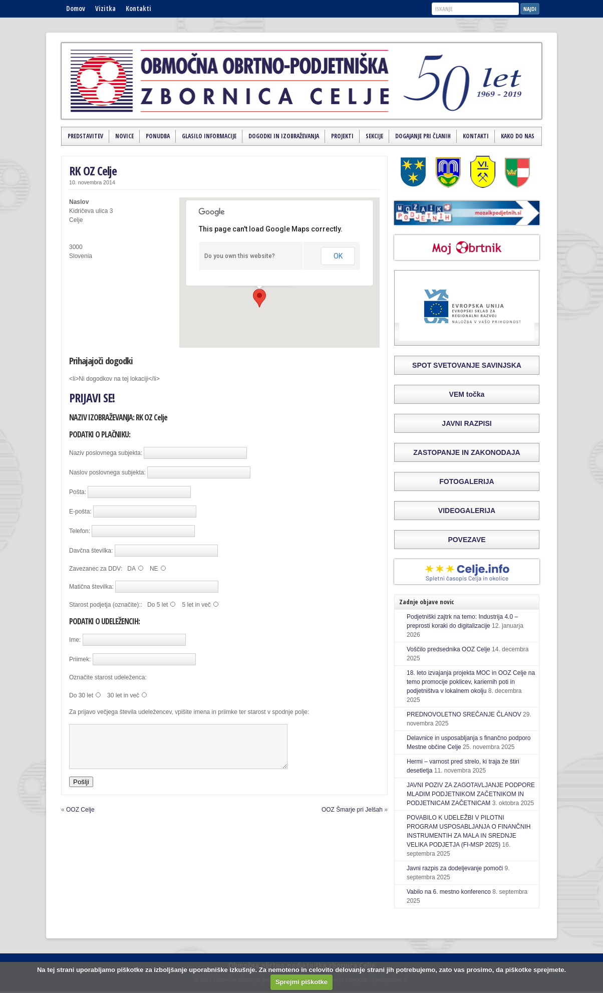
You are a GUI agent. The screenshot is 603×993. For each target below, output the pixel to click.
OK (338, 256)
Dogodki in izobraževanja (283, 136)
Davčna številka (90, 550)
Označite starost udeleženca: (108, 677)
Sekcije (374, 136)
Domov (75, 8)
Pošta (77, 491)
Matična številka (90, 586)
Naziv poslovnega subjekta (105, 452)
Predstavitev (85, 136)
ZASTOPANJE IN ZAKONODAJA (466, 452)
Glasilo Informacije (209, 136)
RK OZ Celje (93, 170)
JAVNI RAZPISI (466, 423)
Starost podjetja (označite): (105, 604)
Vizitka (105, 8)
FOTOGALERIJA (466, 481)
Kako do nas (517, 136)
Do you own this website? (239, 256)
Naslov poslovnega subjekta (106, 472)
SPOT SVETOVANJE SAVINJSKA (466, 365)
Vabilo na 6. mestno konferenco (449, 891)
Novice (124, 136)
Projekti (342, 136)
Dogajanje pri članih (423, 136)
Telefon (79, 531)
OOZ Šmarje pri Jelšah (352, 818)
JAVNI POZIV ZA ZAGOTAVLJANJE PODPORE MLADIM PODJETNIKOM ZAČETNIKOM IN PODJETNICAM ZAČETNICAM (471, 794)
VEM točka (467, 394)
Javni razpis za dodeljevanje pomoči (455, 868)
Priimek (79, 659)
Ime (74, 639)
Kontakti (138, 8)
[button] (259, 298)
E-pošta (79, 511)
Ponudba (158, 136)
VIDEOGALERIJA (466, 511)
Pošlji (81, 791)
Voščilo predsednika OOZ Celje (448, 649)
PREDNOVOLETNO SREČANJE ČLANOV (464, 714)
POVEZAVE (466, 540)
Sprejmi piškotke (301, 981)
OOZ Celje (80, 818)
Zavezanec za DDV (95, 568)
